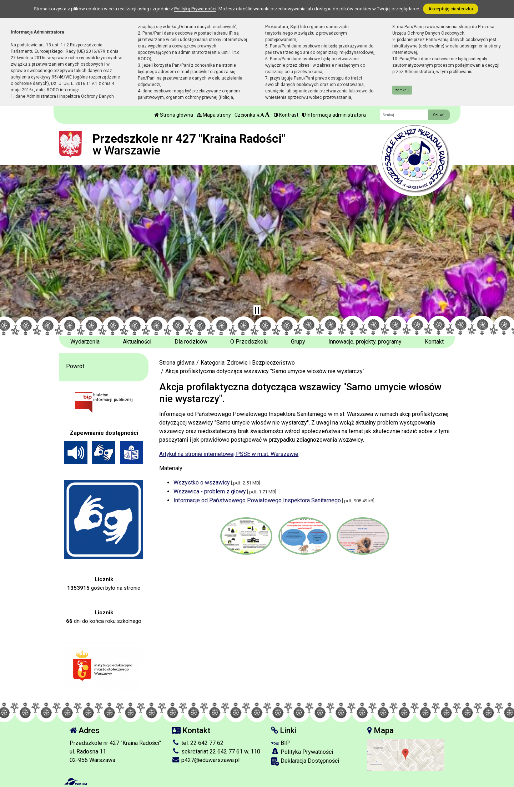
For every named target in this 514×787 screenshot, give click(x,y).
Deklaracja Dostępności (305, 761)
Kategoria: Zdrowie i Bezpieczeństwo (248, 362)
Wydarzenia (85, 341)
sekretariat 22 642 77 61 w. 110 (216, 751)
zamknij (402, 90)
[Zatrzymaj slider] (257, 310)
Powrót (75, 366)
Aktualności (137, 341)
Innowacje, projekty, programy (365, 341)
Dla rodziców (191, 341)
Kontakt (434, 341)
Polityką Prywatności (195, 8)
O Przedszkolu (249, 341)
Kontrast (286, 115)
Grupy (298, 341)
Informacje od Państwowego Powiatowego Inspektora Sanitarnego (257, 500)
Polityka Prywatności (302, 751)
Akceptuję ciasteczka (450, 8)
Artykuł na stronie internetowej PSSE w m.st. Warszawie (228, 454)
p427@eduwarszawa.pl (206, 760)
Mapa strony (214, 115)
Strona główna (173, 115)
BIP (280, 743)
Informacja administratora (334, 115)
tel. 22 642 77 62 (197, 743)
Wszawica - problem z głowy (209, 491)
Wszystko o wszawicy (201, 482)
